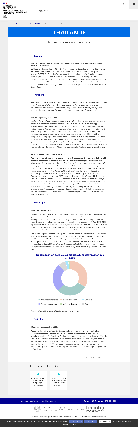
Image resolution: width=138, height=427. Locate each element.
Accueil (10, 24)
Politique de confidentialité (63, 416)
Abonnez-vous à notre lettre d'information (38, 401)
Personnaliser (105, 421)
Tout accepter (76, 421)
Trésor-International (23, 24)
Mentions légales (46, 416)
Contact (35, 416)
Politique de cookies (82, 416)
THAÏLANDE (38, 24)
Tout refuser (90, 421)
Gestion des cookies (98, 416)
